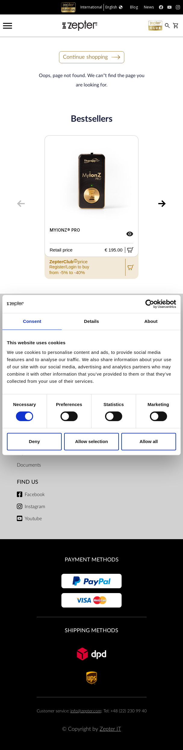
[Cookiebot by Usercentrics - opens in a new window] (149, 303)
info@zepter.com (85, 711)
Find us (27, 482)
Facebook (35, 494)
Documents (29, 465)
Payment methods (92, 559)
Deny (34, 441)
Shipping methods (91, 630)
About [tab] (150, 321)
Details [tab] (91, 321)
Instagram (35, 506)
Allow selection (91, 441)
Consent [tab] (32, 321)
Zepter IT (110, 729)
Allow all (148, 441)
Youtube (33, 518)
